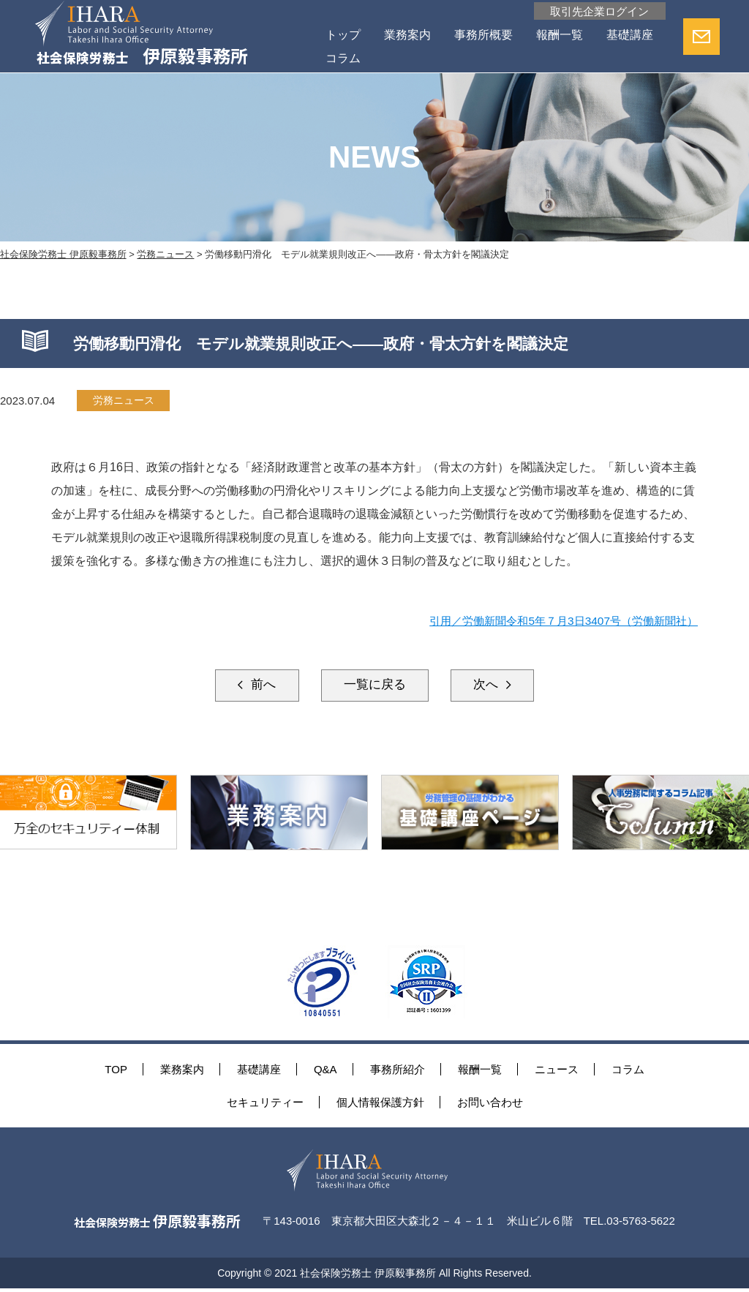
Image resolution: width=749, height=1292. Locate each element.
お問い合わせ (490, 1104)
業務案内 (405, 35)
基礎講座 (346, 59)
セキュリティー (265, 1104)
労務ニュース (126, 400)
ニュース (557, 1071)
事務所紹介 (397, 1071)
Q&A (325, 1071)
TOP (116, 1071)
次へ (498, 686)
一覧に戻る (374, 686)
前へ (251, 686)
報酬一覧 (557, 35)
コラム (411, 59)
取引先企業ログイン (595, 11)
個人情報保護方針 (380, 1104)
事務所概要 (481, 35)
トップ (340, 35)
